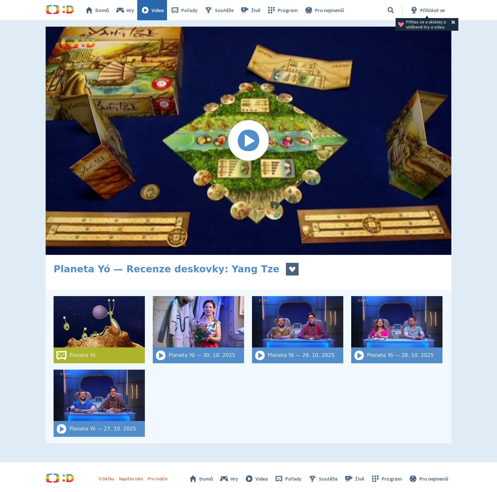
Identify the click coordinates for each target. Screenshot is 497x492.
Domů (96, 10)
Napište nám (131, 479)
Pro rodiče (158, 479)
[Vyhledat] (390, 10)
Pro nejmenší (324, 10)
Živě (250, 10)
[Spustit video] (248, 141)
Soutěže (219, 10)
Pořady (183, 10)
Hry (124, 10)
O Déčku (106, 479)
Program (282, 10)
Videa (152, 10)
